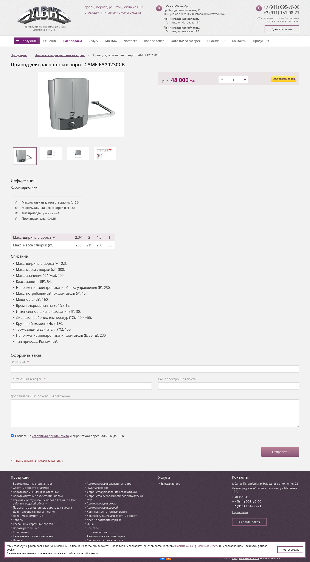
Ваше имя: (20, 362)
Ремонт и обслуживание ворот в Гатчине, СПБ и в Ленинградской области (45, 501)
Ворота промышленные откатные (36, 492)
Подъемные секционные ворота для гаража (42, 507)
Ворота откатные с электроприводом (38, 496)
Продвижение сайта (245, 558)
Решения (50, 41)
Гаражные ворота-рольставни (33, 536)
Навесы (18, 540)
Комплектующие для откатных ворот (112, 516)
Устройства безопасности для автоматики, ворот (115, 497)
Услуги (94, 41)
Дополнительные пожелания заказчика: (41, 396)
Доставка (130, 41)
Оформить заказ (284, 79)
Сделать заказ (281, 29)
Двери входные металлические (34, 512)
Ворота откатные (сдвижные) (32, 484)
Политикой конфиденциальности (197, 546)
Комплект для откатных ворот (107, 512)
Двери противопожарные (104, 520)
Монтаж (111, 41)
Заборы (18, 520)
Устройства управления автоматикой (112, 492)
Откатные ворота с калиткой (32, 488)
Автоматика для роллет (102, 503)
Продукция (28, 41)
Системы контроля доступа (105, 540)
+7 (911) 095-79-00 (281, 7)
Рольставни (21, 532)
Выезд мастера (170, 484)
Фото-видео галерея (186, 41)
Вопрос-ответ (154, 41)
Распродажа (72, 41)
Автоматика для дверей (102, 507)
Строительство (97, 532)
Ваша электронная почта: (177, 379)
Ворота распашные (26, 528)
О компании (216, 41)
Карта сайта (240, 512)
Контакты (239, 41)
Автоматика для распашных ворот (110, 484)
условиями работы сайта (50, 436)
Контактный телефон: (28, 379)
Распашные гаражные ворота (33, 524)
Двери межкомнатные (28, 516)
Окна (90, 524)
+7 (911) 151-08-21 (281, 13)
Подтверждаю (290, 549)
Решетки (93, 528)
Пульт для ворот (97, 488)
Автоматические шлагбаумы (106, 536)
